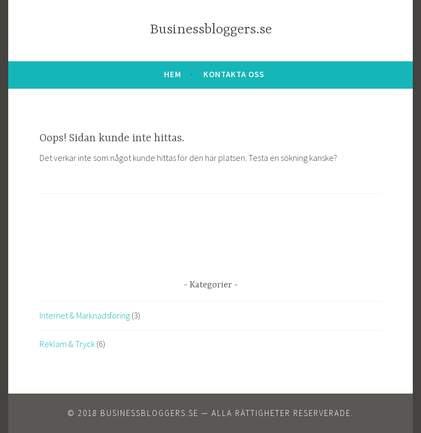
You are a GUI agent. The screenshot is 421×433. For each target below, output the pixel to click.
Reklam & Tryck (67, 343)
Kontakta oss (233, 74)
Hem (172, 74)
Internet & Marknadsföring (84, 315)
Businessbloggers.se (211, 30)
